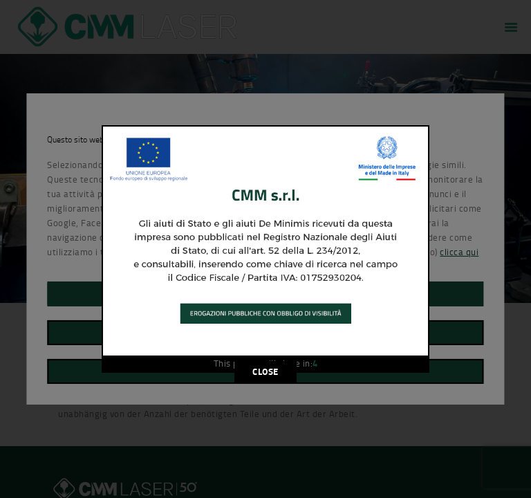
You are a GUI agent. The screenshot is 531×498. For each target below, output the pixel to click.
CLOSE (265, 371)
